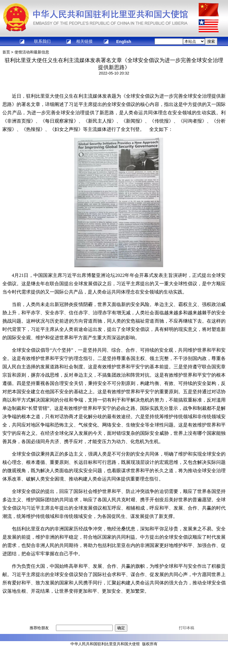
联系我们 (42, 41)
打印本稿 (186, 628)
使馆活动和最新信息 (32, 52)
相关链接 (84, 41)
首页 (6, 52)
